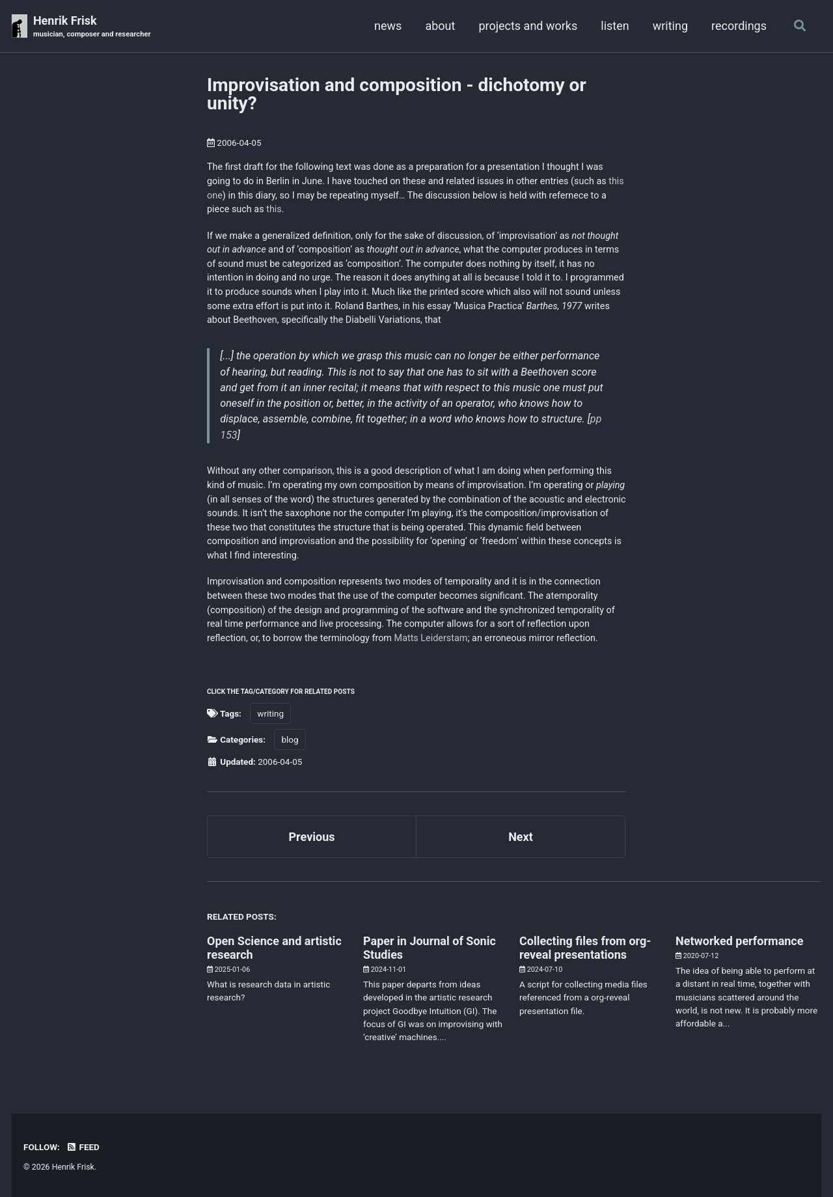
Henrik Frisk (92, 27)
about (440, 26)
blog (289, 739)
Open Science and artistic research (274, 947)
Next (520, 837)
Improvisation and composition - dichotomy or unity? (396, 94)
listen (615, 26)
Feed (83, 1147)
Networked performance (739, 941)
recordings (739, 26)
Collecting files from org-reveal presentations (585, 947)
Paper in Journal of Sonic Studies (429, 947)
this (274, 209)
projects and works (527, 26)
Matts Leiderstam (431, 638)
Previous (312, 837)
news (388, 26)
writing (670, 26)
